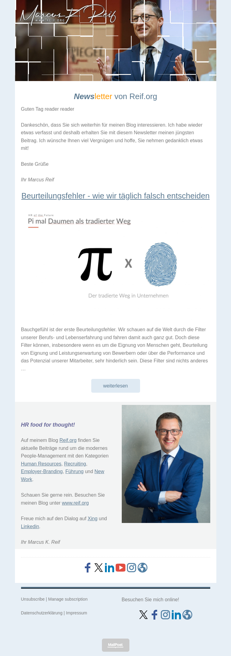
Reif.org (68, 440)
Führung (74, 471)
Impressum (76, 612)
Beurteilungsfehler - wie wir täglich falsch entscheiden (115, 195)
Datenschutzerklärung (42, 612)
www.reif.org (75, 503)
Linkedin (30, 526)
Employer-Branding (42, 471)
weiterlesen (115, 385)
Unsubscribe (33, 599)
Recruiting (75, 463)
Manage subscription (68, 599)
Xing (92, 518)
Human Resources (41, 463)
